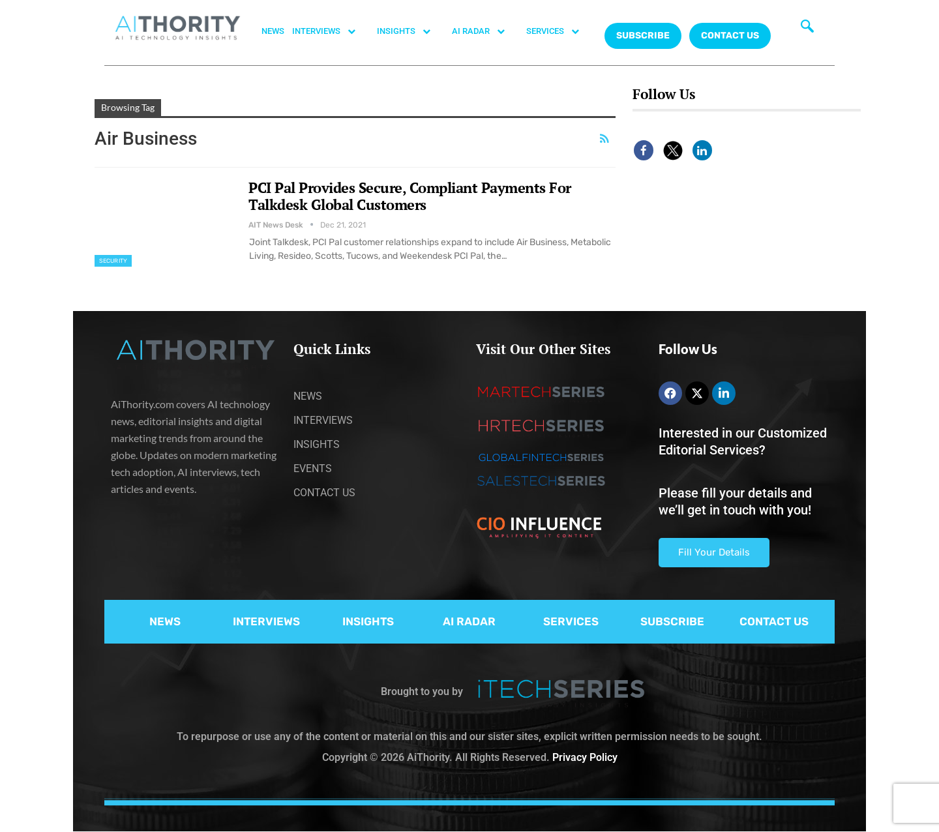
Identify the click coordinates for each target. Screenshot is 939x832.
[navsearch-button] (807, 29)
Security (113, 261)
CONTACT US (730, 35)
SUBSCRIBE (672, 621)
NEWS (272, 31)
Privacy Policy (585, 757)
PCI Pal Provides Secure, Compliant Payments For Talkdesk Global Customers (409, 196)
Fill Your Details (714, 552)
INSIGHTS (410, 31)
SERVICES (559, 31)
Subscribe (643, 35)
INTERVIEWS (330, 31)
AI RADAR (485, 31)
